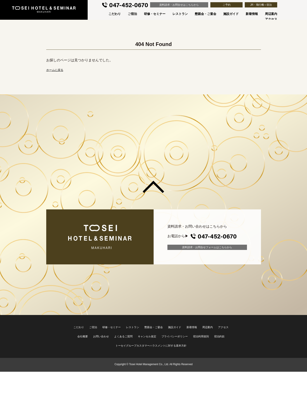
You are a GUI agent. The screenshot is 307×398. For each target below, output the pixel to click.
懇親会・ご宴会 (205, 14)
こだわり (114, 14)
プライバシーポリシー (174, 336)
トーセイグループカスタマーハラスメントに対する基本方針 (150, 345)
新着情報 (252, 14)
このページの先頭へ (153, 187)
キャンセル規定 (147, 336)
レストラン (180, 14)
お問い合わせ (101, 336)
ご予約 (227, 4)
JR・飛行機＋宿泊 (261, 4)
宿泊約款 (219, 336)
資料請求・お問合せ (179, 4)
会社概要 (82, 336)
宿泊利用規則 (201, 336)
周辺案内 (271, 14)
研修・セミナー (154, 14)
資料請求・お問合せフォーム (207, 247)
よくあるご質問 (123, 336)
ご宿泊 (132, 14)
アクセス (271, 19)
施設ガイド (231, 14)
